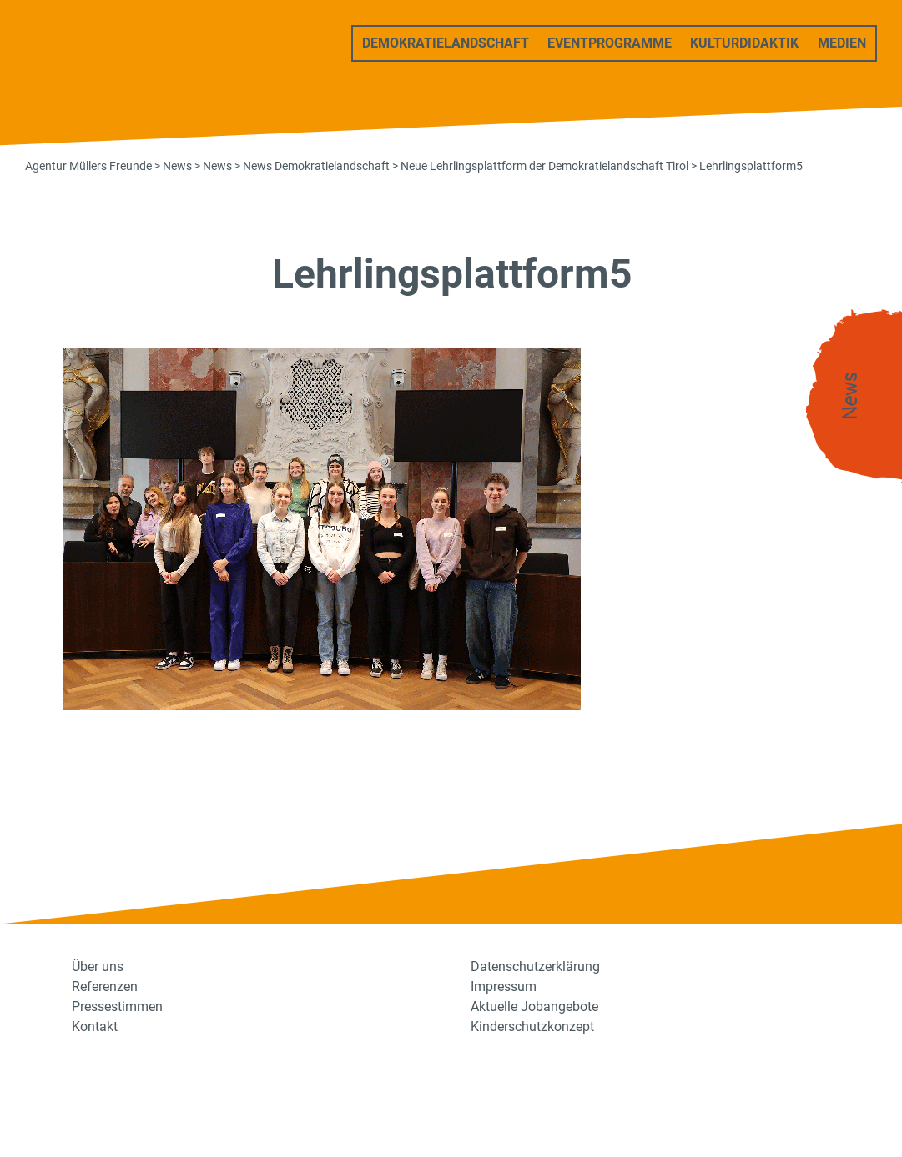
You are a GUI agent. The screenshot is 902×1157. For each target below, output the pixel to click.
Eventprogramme (609, 43)
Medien (842, 43)
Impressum (504, 986)
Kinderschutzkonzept (532, 1026)
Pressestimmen (117, 1006)
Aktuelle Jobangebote (534, 1006)
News (850, 396)
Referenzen (105, 986)
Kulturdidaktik (744, 43)
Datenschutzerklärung (535, 966)
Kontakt (95, 1026)
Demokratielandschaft (445, 43)
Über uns (97, 966)
